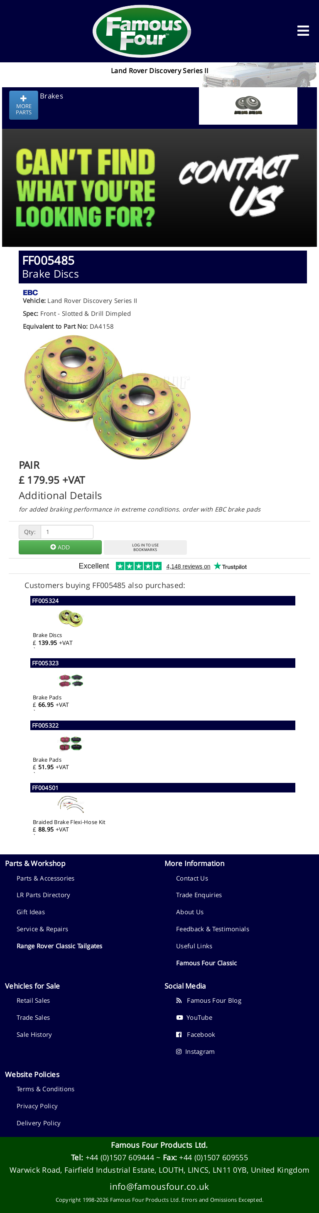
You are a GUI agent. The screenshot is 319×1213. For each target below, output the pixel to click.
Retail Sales (33, 1000)
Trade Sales (33, 1017)
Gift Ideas (31, 912)
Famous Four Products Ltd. (159, 1145)
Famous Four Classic (206, 963)
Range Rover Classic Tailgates (60, 946)
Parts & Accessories (46, 878)
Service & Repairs (42, 929)
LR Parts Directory (43, 895)
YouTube (194, 1017)
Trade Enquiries (199, 895)
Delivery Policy (39, 1123)
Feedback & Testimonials (212, 929)
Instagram (195, 1051)
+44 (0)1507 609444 (120, 1157)
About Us (190, 912)
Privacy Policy (37, 1106)
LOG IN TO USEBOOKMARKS (145, 547)
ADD (60, 547)
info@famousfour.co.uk (159, 1186)
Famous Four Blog (208, 1000)
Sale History (34, 1034)
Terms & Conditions (45, 1089)
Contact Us (192, 878)
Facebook (196, 1034)
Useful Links (194, 946)
